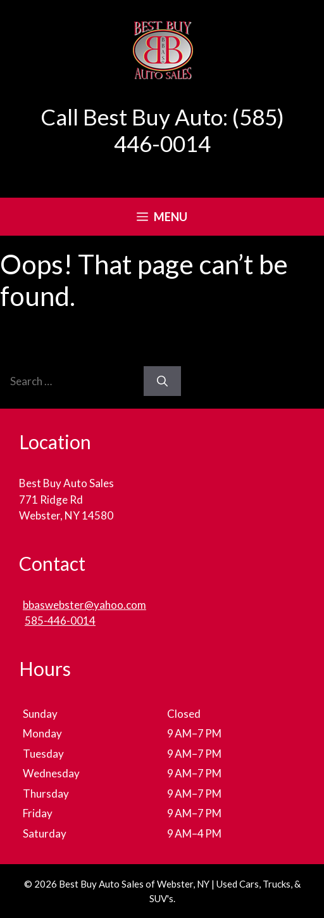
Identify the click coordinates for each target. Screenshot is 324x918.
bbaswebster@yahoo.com (84, 604)
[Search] (162, 381)
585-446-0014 (60, 620)
